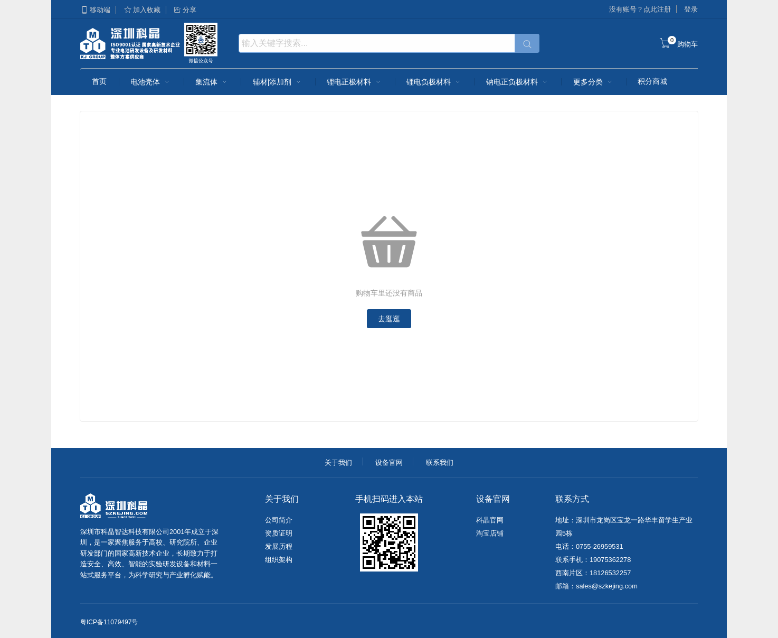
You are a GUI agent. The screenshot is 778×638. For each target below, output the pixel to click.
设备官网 (389, 462)
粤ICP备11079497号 (109, 622)
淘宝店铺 (490, 533)
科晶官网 (490, 520)
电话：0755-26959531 (589, 546)
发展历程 (278, 546)
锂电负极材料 (434, 81)
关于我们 (338, 462)
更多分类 (593, 81)
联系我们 (439, 462)
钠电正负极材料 (517, 81)
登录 (691, 9)
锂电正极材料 (355, 81)
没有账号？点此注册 (640, 9)
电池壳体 (151, 81)
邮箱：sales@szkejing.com (596, 586)
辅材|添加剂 (278, 81)
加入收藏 (142, 10)
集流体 (212, 81)
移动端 (95, 10)
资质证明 (278, 533)
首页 (99, 81)
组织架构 (278, 560)
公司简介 (278, 520)
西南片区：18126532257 (593, 573)
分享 (184, 10)
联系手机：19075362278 (593, 560)
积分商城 (652, 81)
